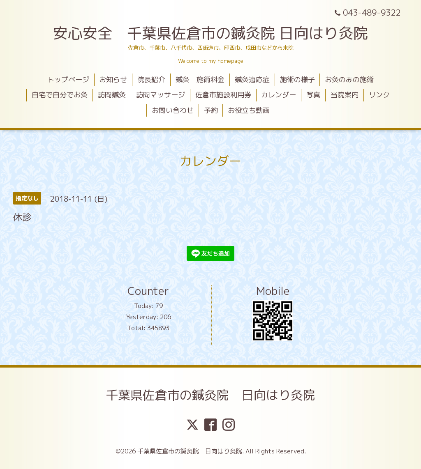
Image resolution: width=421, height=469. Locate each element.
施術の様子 (297, 79)
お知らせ (113, 79)
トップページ (68, 79)
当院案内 (345, 94)
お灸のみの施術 (349, 79)
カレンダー (278, 94)
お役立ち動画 (249, 110)
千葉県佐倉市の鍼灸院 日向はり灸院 (210, 395)
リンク (379, 94)
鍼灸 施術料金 (200, 79)
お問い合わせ (173, 110)
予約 (211, 110)
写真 (313, 94)
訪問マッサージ (160, 94)
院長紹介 (151, 79)
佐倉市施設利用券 (223, 94)
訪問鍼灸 (112, 94)
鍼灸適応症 (252, 79)
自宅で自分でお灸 (60, 94)
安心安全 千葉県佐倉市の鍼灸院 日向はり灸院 (210, 33)
